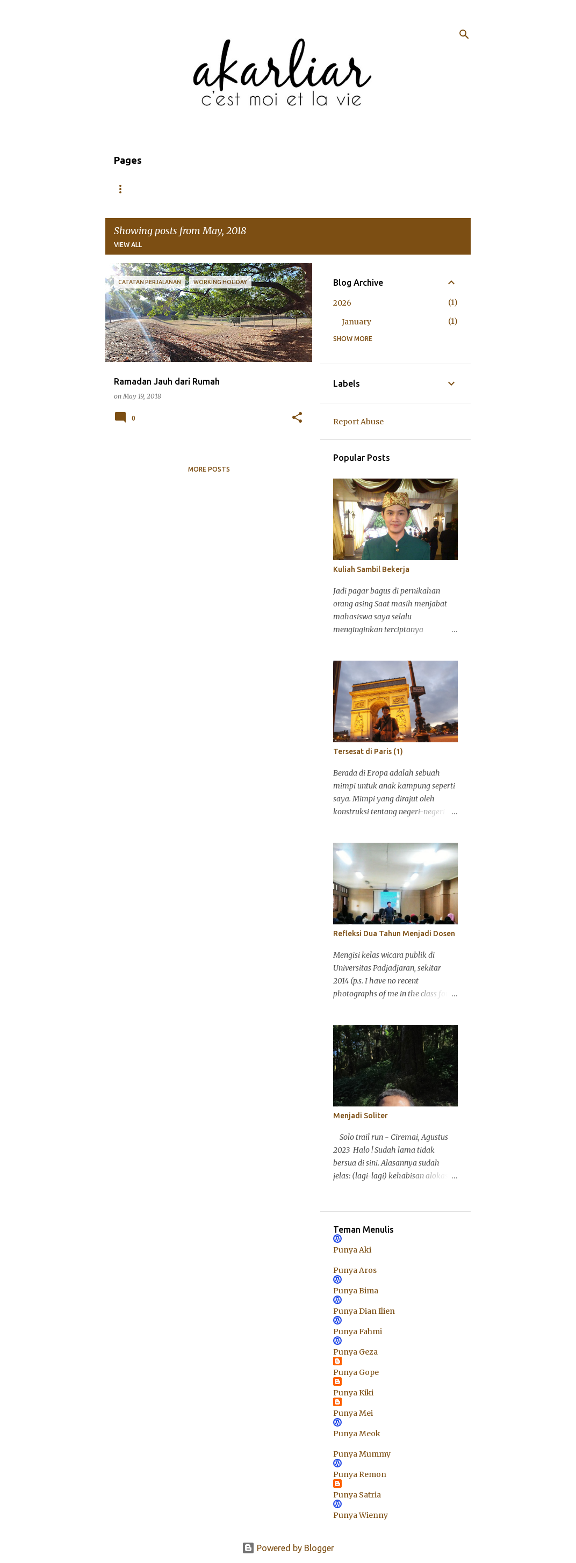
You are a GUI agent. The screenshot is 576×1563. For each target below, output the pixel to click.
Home (124, 188)
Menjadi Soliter (360, 1115)
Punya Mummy (362, 1454)
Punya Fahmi (357, 1331)
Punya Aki (352, 1250)
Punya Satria (357, 1495)
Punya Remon (359, 1474)
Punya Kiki (353, 1393)
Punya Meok (356, 1433)
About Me (176, 188)
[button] (297, 418)
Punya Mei (353, 1413)
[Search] (464, 34)
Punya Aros (355, 1270)
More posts (209, 469)
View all (128, 244)
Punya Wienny (360, 1515)
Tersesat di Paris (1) (368, 751)
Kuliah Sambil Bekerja (371, 569)
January (356, 322)
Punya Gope (356, 1372)
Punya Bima (355, 1291)
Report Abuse (358, 421)
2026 (342, 303)
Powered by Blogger (288, 1548)
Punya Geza (355, 1352)
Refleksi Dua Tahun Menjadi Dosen (394, 933)
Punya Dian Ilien (364, 1311)
